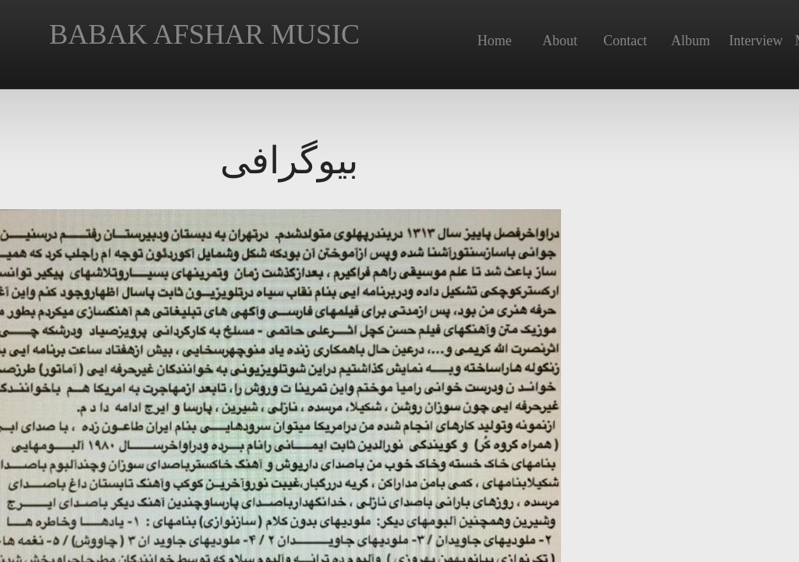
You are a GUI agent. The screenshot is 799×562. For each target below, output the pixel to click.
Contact (625, 40)
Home (495, 40)
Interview (756, 40)
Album (690, 40)
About (559, 40)
